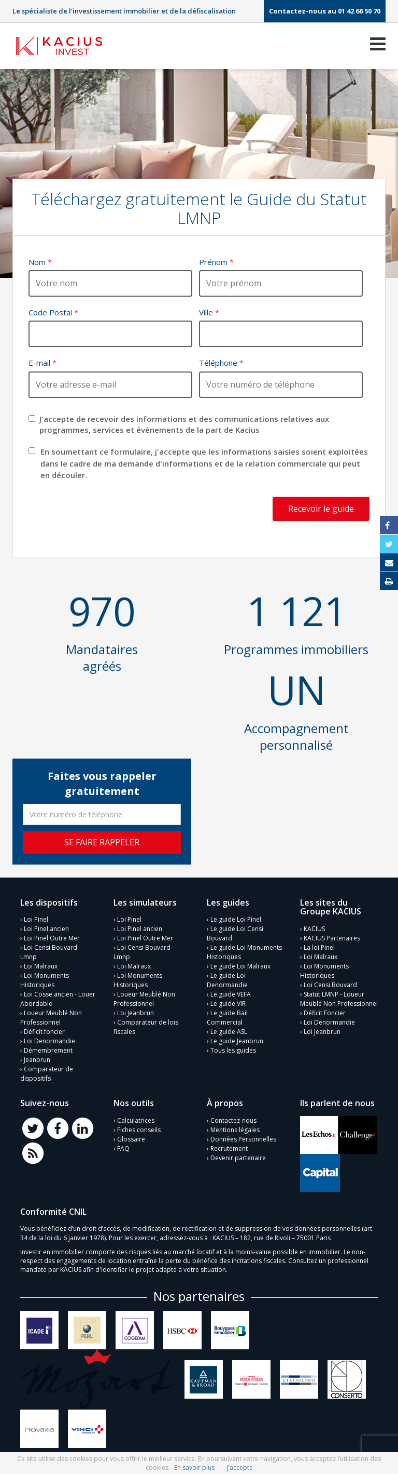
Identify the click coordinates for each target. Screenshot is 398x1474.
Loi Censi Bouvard (330, 984)
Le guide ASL (228, 1031)
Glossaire (131, 1139)
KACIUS (314, 928)
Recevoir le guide (321, 508)
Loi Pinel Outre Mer (52, 938)
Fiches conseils (139, 1129)
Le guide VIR (228, 1003)
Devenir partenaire (238, 1157)
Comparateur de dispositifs (46, 1074)
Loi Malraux (41, 966)
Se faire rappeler (101, 842)
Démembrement (48, 1050)
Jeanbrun (37, 1059)
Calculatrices (135, 1120)
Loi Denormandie (49, 1041)
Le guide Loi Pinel (235, 919)
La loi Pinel (319, 947)
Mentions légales (235, 1129)
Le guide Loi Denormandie (227, 980)
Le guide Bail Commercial (227, 1017)
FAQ (123, 1148)
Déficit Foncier (325, 1012)
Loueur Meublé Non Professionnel (51, 1017)
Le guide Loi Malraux (240, 966)
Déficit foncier (44, 1031)
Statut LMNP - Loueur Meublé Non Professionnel (339, 999)
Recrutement (229, 1148)
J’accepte (240, 1467)
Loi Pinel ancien (46, 928)
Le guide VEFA (230, 994)
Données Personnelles (243, 1139)
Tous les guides (233, 1050)
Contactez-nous (233, 1120)
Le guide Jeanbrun (236, 1041)
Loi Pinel (36, 919)
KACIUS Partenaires (332, 938)
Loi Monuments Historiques (44, 980)
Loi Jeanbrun (135, 1012)
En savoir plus (194, 1467)
